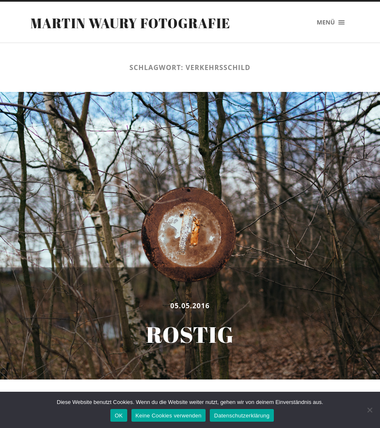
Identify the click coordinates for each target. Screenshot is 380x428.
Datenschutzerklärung (241, 415)
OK (119, 415)
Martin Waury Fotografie (130, 23)
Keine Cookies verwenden (169, 415)
